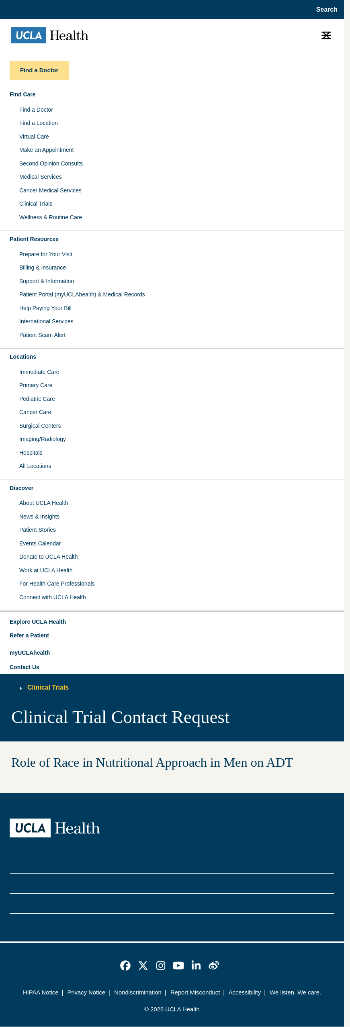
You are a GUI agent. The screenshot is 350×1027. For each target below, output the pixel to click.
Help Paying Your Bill (45, 308)
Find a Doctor (36, 109)
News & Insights (39, 516)
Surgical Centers (40, 426)
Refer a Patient (29, 635)
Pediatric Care (37, 399)
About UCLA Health (43, 503)
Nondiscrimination (138, 992)
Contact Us (24, 667)
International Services (46, 321)
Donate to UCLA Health (48, 556)
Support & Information (46, 281)
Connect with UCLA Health (52, 597)
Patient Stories (37, 530)
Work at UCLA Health (46, 570)
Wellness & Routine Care (50, 217)
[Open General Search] (324, 9)
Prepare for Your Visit (45, 254)
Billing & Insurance (42, 267)
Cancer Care (35, 412)
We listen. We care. (295, 992)
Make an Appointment (46, 150)
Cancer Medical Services (50, 190)
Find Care (23, 94)
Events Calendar (40, 543)
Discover (21, 488)
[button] (172, 622)
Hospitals (31, 452)
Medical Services (40, 177)
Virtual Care (34, 136)
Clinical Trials (35, 203)
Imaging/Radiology (42, 439)
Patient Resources (34, 239)
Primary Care (35, 385)
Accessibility (245, 992)
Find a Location (38, 123)
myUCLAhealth (30, 652)
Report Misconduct (195, 992)
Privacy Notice (87, 992)
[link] (125, 965)
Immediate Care (39, 372)
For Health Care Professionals (57, 583)
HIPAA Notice (41, 992)
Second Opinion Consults (51, 163)
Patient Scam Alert (42, 335)
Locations (23, 356)
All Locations (35, 466)
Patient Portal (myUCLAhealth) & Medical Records (82, 294)
